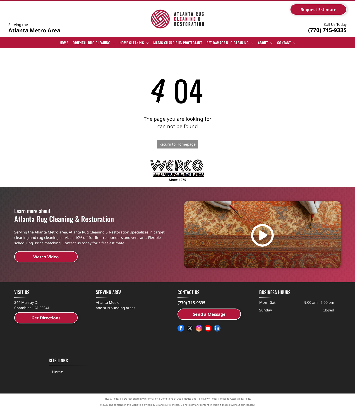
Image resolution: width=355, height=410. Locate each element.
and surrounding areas (115, 307)
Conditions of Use (171, 398)
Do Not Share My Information (141, 398)
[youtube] (208, 329)
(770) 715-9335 (327, 30)
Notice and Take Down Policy (201, 398)
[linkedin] (217, 329)
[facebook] (181, 329)
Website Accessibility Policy (235, 398)
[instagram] (199, 329)
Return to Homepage (177, 144)
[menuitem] (64, 42)
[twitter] (190, 329)
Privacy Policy (111, 398)
